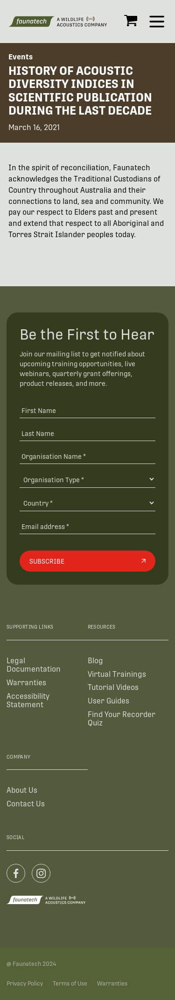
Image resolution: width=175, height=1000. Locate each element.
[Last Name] (87, 433)
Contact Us (26, 803)
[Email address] (87, 526)
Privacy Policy (25, 983)
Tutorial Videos (113, 687)
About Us (22, 790)
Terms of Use (70, 983)
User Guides (108, 700)
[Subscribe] (87, 561)
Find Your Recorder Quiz (121, 718)
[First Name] (87, 410)
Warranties (26, 682)
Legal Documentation (34, 665)
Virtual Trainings (117, 674)
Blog (95, 660)
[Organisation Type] (87, 479)
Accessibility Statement (28, 700)
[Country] (87, 503)
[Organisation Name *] (87, 456)
